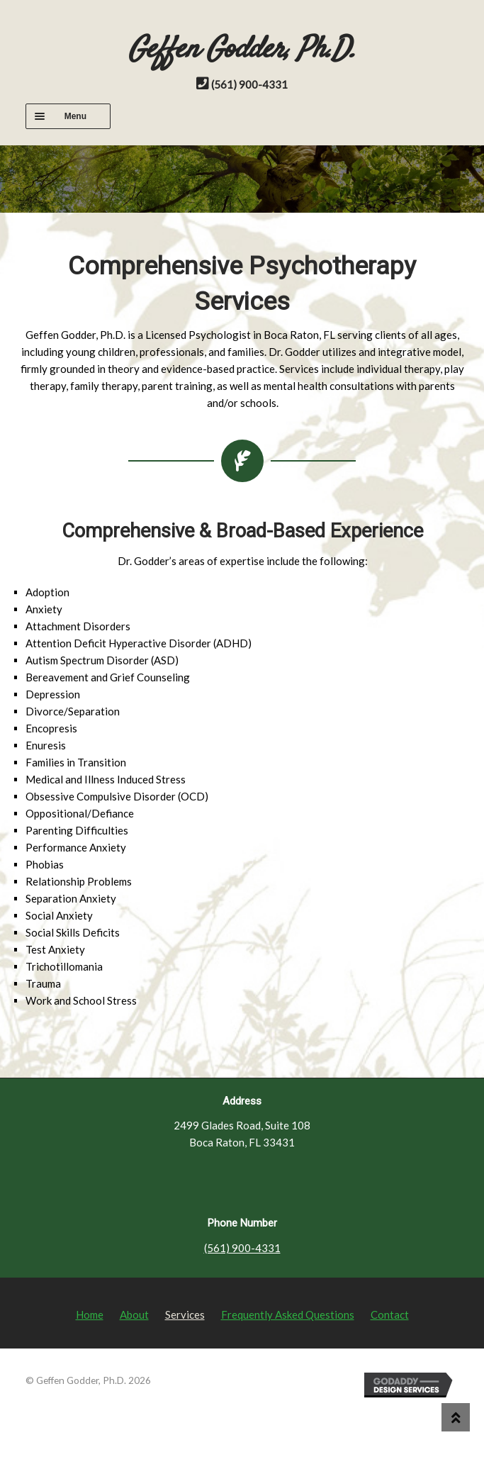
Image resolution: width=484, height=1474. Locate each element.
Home (89, 1314)
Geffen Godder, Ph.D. (242, 50)
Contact (390, 1314)
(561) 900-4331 (242, 1247)
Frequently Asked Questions (287, 1314)
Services (185, 1314)
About (134, 1314)
